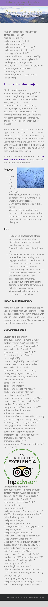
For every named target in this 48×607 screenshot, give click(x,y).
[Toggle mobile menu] (42, 19)
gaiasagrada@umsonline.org (24, 4)
